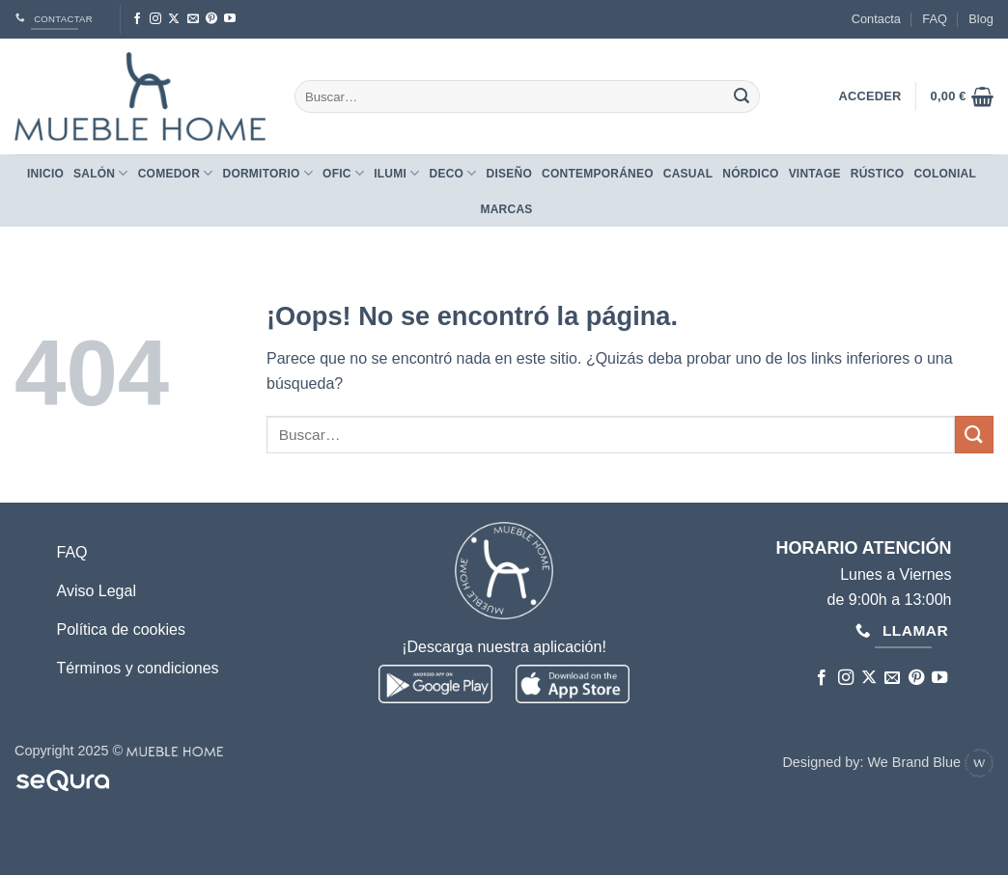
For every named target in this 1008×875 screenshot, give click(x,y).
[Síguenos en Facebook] (137, 19)
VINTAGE (815, 173)
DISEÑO (509, 173)
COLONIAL (944, 173)
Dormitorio (267, 173)
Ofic (343, 173)
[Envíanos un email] (193, 19)
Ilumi (396, 173)
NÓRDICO (750, 173)
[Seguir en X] (174, 19)
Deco (452, 173)
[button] (962, 96)
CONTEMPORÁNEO (598, 173)
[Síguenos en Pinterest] (211, 19)
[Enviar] (741, 96)
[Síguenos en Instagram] (155, 19)
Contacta (876, 19)
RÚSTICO (878, 173)
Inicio (45, 173)
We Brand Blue (930, 762)
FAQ (934, 19)
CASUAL (688, 173)
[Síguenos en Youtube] (230, 19)
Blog (981, 19)
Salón (100, 173)
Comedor (175, 173)
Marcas (506, 209)
